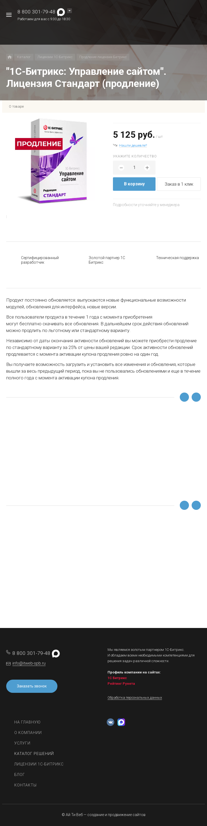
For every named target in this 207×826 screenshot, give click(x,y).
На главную (27, 722)
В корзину (134, 183)
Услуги (22, 743)
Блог (19, 774)
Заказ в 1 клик (179, 184)
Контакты (25, 785)
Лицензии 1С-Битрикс (39, 764)
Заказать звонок (32, 686)
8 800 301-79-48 (37, 12)
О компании (28, 732)
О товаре (16, 106)
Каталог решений (34, 753)
